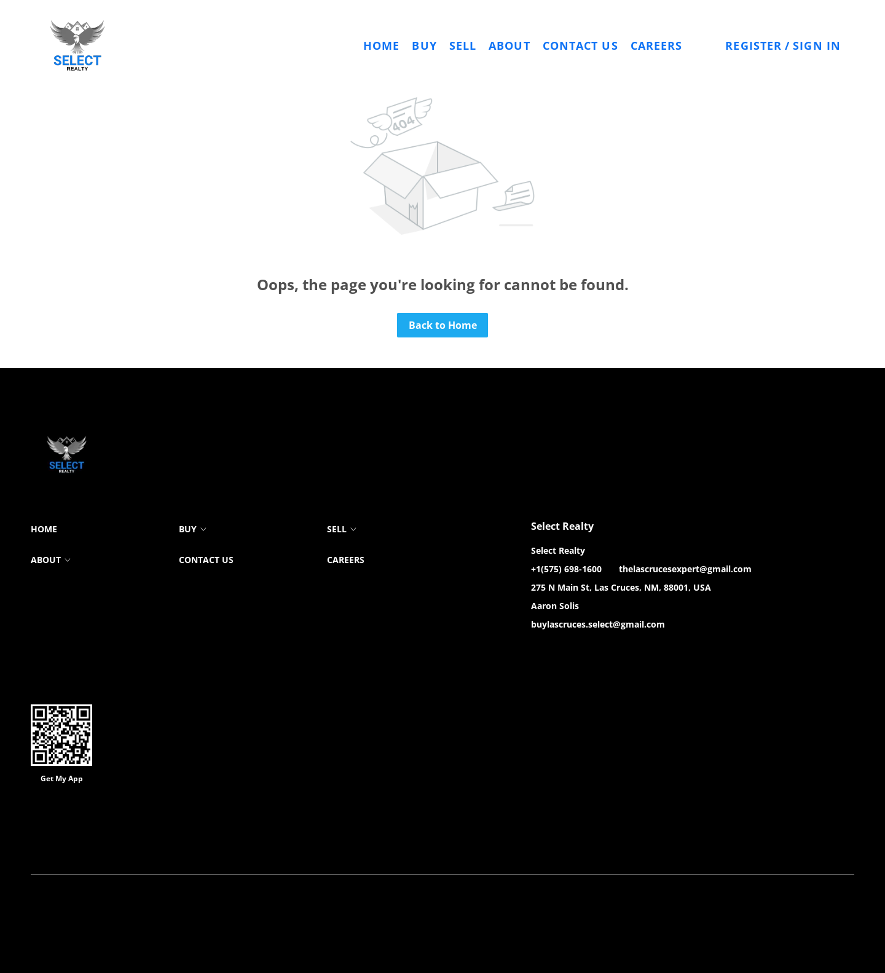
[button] (77, 45)
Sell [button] (462, 45)
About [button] (509, 45)
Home (381, 45)
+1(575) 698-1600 (566, 569)
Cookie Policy (183, 843)
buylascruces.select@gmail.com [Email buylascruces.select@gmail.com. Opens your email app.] (598, 624)
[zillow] (565, 652)
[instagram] (589, 652)
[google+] (614, 652)
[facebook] (540, 652)
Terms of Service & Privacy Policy (91, 843)
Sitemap (379, 843)
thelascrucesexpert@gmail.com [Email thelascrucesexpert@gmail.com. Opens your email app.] (685, 569)
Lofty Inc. (92, 824)
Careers (657, 45)
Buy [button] (424, 45)
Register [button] (753, 45)
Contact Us (580, 45)
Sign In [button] (817, 45)
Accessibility (426, 843)
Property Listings (325, 843)
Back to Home (443, 325)
